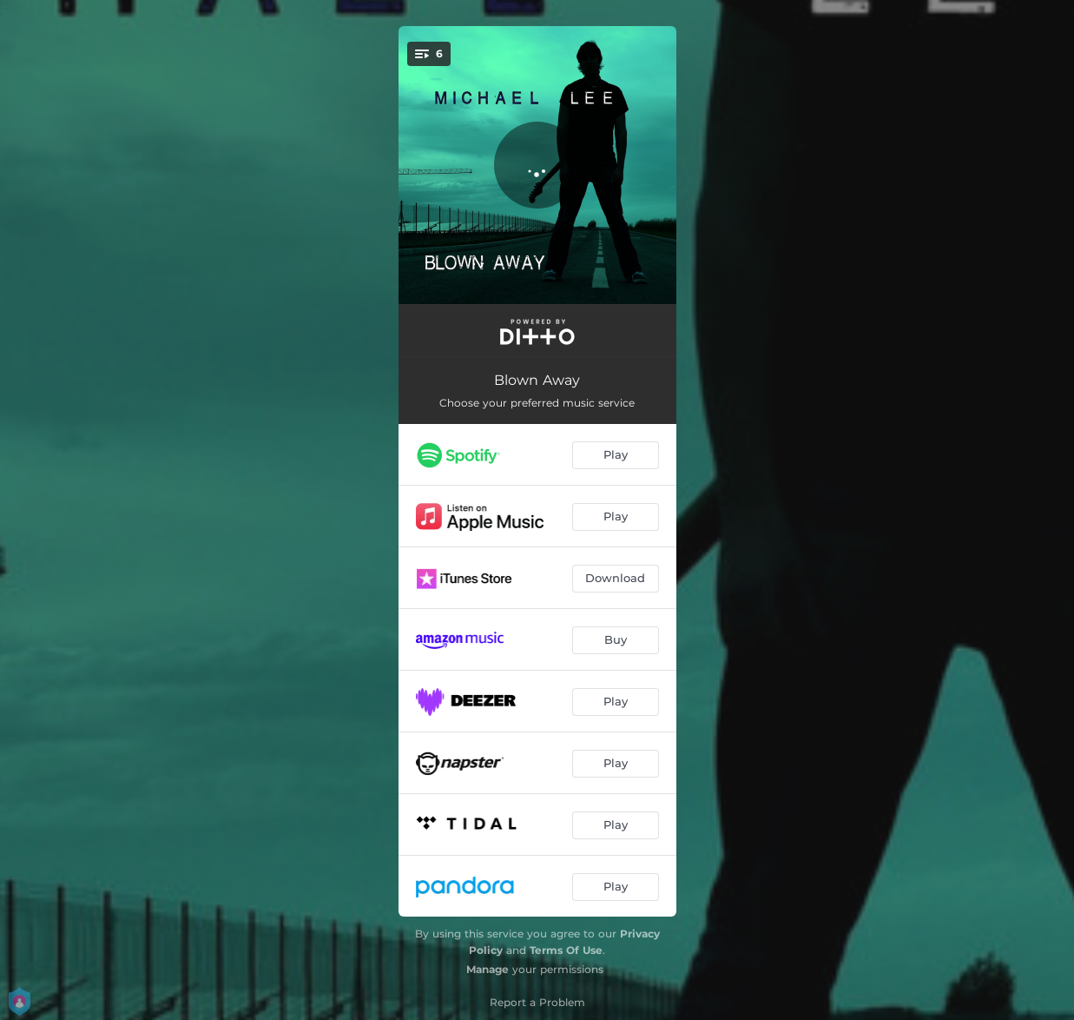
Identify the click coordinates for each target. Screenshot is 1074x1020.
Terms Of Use (566, 950)
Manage (487, 969)
